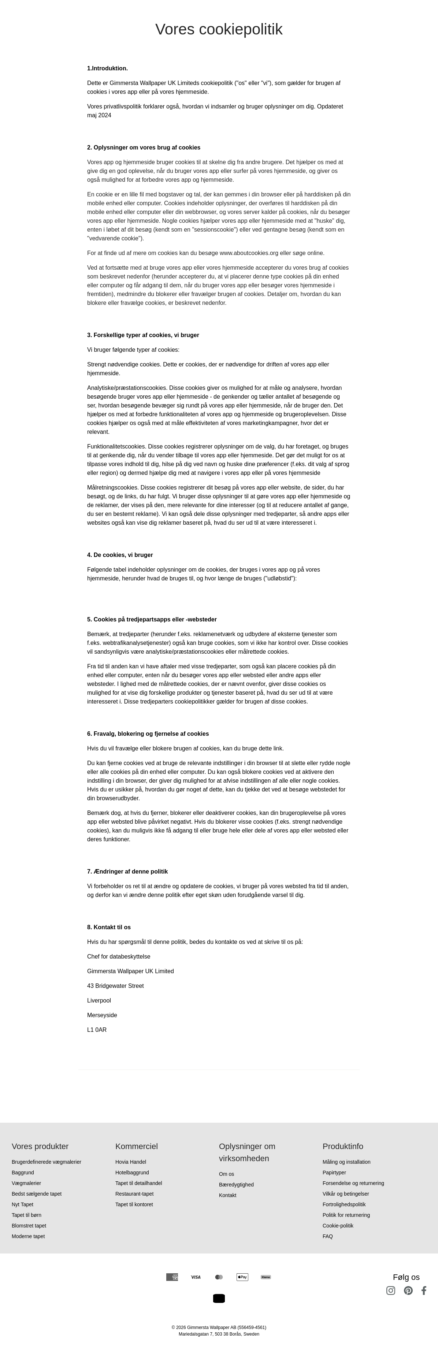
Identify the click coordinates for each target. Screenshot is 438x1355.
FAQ (328, 1236)
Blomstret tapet (29, 1226)
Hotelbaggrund (132, 1172)
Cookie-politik (338, 1226)
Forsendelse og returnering (353, 1183)
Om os (226, 1174)
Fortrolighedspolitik (344, 1204)
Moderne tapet (28, 1236)
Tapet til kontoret (134, 1204)
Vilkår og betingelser (346, 1194)
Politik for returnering (346, 1215)
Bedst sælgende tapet (37, 1194)
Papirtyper (334, 1172)
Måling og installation (347, 1162)
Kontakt (227, 1195)
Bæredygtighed (236, 1185)
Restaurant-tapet (134, 1194)
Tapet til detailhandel (138, 1183)
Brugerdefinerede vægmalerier (46, 1162)
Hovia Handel (130, 1162)
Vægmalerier (26, 1183)
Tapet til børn (26, 1215)
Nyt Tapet (22, 1204)
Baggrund (23, 1172)
